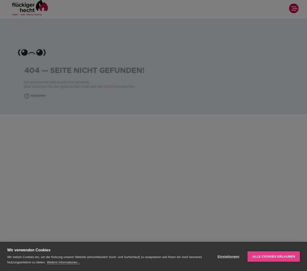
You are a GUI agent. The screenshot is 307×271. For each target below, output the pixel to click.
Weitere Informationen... (63, 262)
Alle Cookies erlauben (273, 256)
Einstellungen (228, 256)
